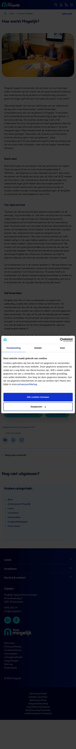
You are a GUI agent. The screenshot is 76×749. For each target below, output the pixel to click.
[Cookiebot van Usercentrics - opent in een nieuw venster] (60, 340)
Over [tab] (62, 348)
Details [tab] (38, 348)
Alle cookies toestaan (38, 397)
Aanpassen (38, 406)
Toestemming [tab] (13, 348)
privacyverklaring (27, 384)
